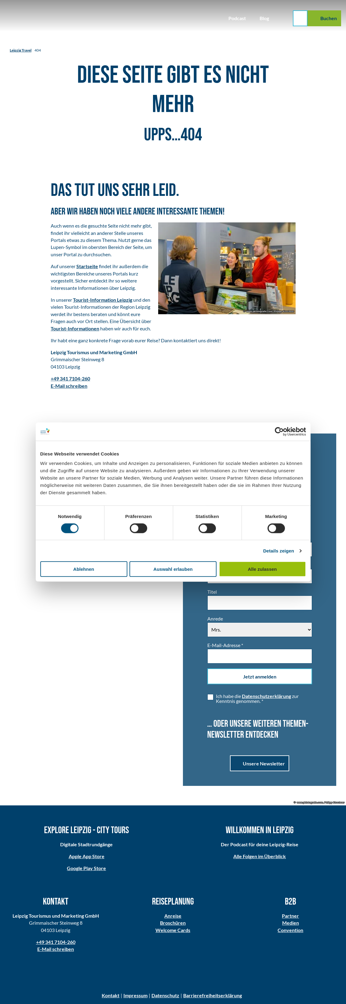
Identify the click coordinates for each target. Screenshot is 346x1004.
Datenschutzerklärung (266, 696)
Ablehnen (83, 569)
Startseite (87, 266)
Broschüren (173, 923)
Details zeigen (278, 550)
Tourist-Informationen (75, 328)
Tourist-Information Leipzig (102, 300)
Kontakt (110, 995)
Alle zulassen (262, 569)
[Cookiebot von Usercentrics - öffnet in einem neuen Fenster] (279, 431)
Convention (290, 930)
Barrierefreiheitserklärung (212, 995)
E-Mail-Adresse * (225, 645)
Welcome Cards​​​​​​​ (172, 930)
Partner (290, 916)
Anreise (172, 916)
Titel (212, 592)
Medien (290, 923)
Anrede (215, 618)
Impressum (135, 995)
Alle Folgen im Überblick (259, 856)
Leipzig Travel (20, 50)
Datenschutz (165, 995)
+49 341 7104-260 (55, 942)
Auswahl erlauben (172, 569)
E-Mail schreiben (55, 949)
